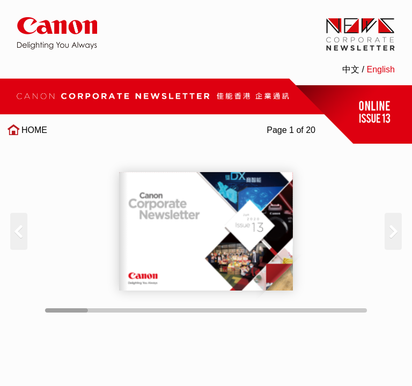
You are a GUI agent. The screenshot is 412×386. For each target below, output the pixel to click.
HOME (34, 130)
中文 (350, 69)
